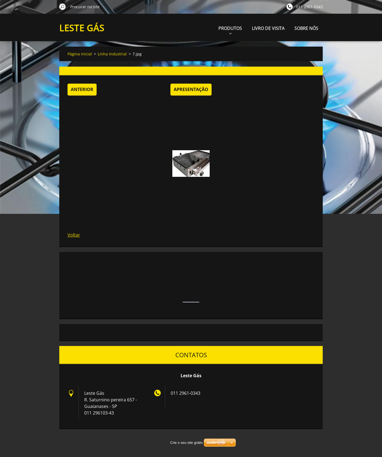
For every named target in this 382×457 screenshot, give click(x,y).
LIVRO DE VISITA (268, 28)
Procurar (62, 7)
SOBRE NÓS (306, 28)
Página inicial (80, 53)
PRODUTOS (230, 29)
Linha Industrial (112, 53)
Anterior (82, 89)
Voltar (74, 235)
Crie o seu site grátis (186, 443)
